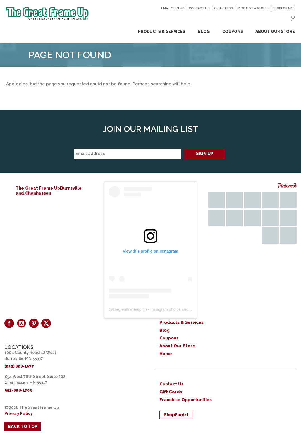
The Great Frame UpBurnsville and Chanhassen (49, 191)
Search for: (293, 18)
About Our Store (275, 31)
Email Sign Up (172, 8)
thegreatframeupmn (130, 309)
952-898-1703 (18, 390)
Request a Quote (253, 8)
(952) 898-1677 (19, 366)
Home (165, 353)
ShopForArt (283, 8)
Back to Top (22, 426)
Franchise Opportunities (185, 399)
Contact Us (199, 8)
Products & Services (161, 31)
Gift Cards (223, 8)
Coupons (232, 31)
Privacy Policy (18, 413)
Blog (204, 31)
